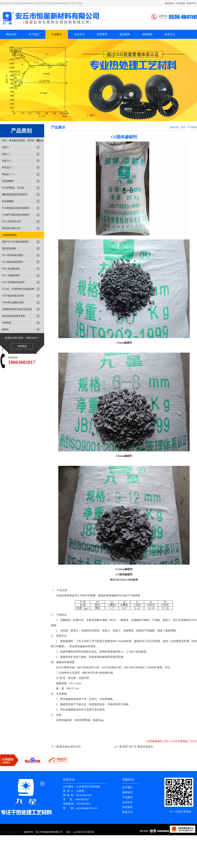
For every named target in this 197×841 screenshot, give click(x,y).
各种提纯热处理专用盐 (13, 316)
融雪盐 (5, 329)
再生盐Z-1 (7, 167)
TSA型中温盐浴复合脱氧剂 (15, 215)
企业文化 (79, 34)
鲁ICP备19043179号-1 (12, 832)
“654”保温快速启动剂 (13, 295)
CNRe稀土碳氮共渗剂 (13, 302)
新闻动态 (127, 792)
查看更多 (22, 346)
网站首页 (11, 34)
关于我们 (34, 34)
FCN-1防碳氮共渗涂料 (13, 282)
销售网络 (147, 34)
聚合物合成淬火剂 (11, 228)
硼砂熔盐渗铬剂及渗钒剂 (14, 194)
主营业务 (180, 3)
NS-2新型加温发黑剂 (12, 262)
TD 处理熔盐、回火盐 (13, 188)
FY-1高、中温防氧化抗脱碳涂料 (18, 289)
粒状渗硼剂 (8, 181)
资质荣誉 (102, 34)
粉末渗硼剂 (8, 201)
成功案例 (124, 34)
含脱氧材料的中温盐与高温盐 (17, 309)
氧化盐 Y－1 (8, 174)
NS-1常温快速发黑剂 (12, 255)
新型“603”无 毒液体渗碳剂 (15, 241)
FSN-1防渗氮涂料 (11, 268)
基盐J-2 (6, 154)
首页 (183, 127)
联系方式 (191, 3)
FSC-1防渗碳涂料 (11, 275)
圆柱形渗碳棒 (9, 248)
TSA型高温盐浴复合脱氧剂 (15, 208)
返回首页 (169, 3)
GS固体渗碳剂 (9, 235)
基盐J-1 (6, 147)
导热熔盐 (6, 322)
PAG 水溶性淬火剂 (11, 221)
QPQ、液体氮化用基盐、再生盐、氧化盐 (23, 140)
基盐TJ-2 (6, 161)
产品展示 (56, 34)
